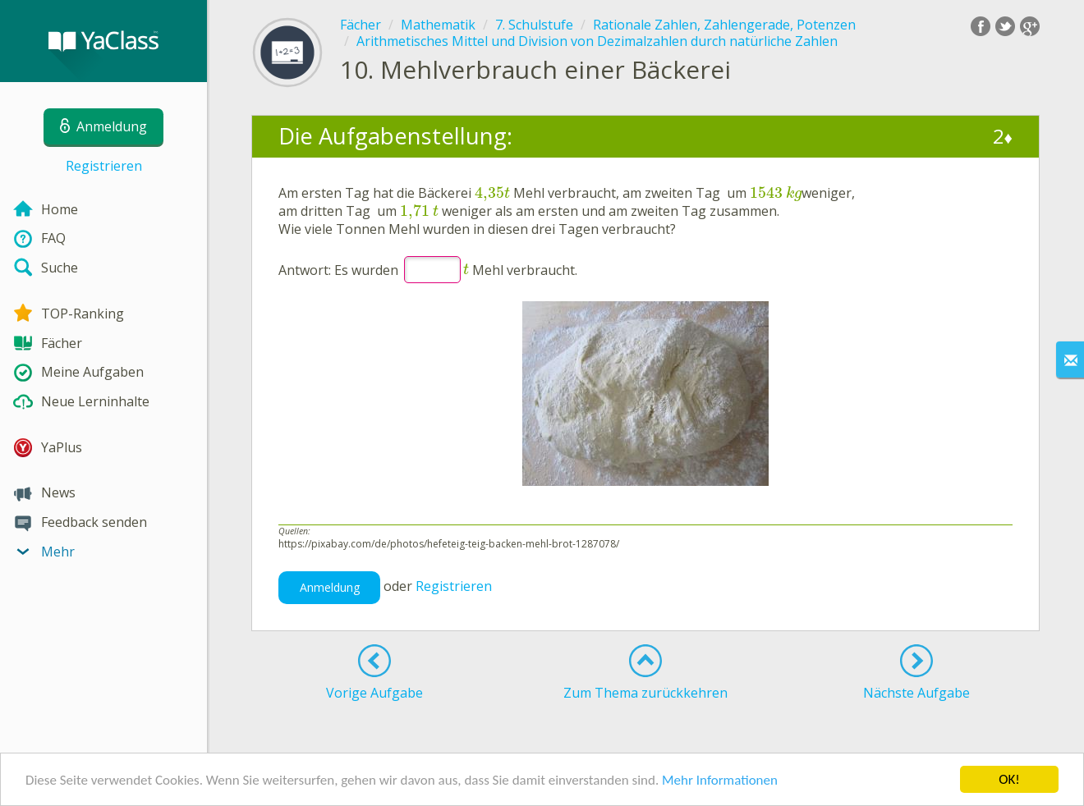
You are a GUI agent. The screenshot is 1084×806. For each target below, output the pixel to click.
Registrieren (104, 166)
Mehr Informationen (720, 781)
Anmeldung (330, 587)
